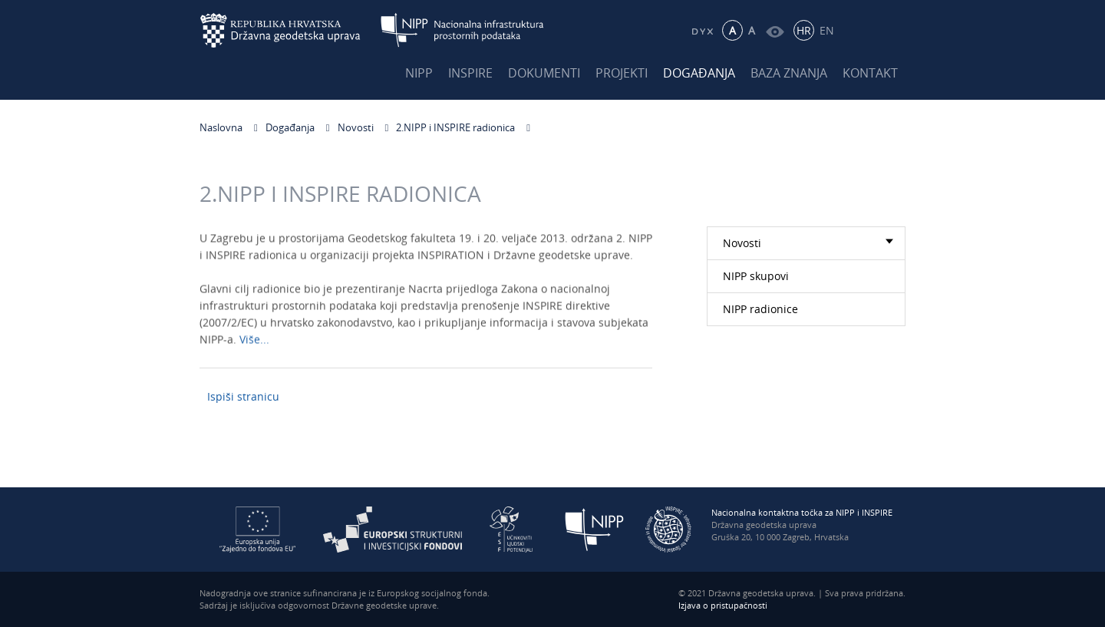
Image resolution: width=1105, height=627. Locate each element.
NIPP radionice (760, 309)
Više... (254, 342)
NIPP (419, 72)
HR (804, 30)
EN (827, 30)
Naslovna (221, 127)
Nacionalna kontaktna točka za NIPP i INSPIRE (801, 512)
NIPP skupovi (756, 276)
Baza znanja (788, 72)
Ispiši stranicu (243, 396)
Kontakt (870, 72)
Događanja (699, 72)
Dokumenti (544, 72)
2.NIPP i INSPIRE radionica (455, 127)
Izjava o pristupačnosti (722, 605)
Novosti (356, 127)
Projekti (621, 72)
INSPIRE (470, 72)
